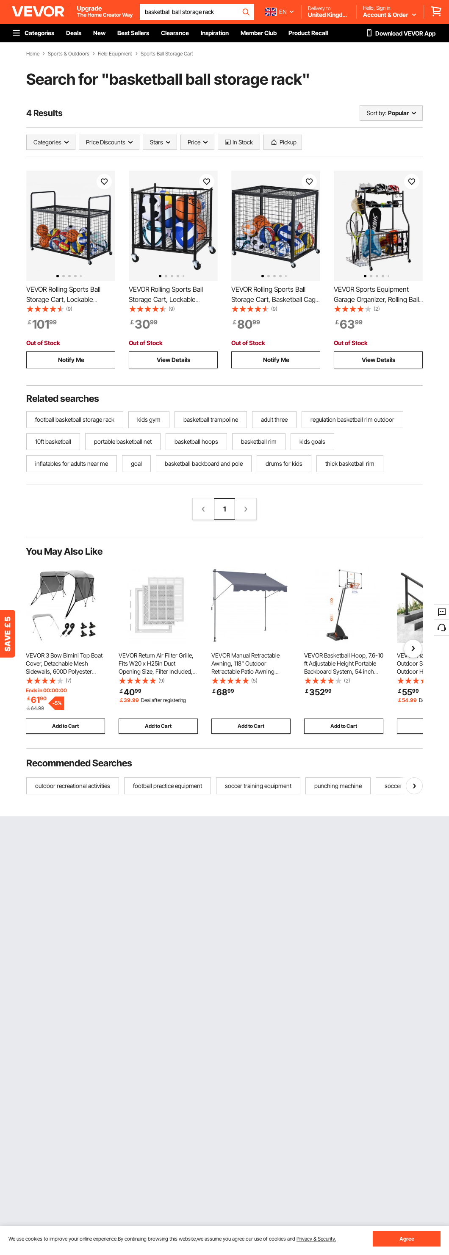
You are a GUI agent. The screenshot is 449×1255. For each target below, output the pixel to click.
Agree (406, 1239)
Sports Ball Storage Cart (167, 54)
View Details (173, 359)
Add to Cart (65, 726)
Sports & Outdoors (68, 54)
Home (32, 54)
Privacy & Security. (316, 1239)
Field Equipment (115, 54)
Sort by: (376, 112)
